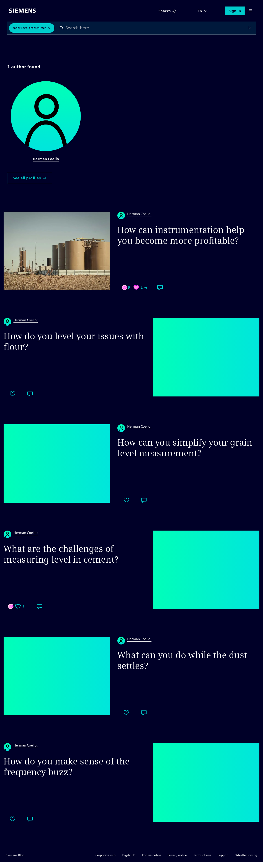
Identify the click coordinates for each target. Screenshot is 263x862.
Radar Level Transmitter (29, 28)
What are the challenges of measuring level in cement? (61, 554)
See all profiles (29, 178)
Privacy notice (177, 855)
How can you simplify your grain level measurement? (184, 448)
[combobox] (155, 28)
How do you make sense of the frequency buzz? (67, 766)
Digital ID (128, 855)
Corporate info (105, 855)
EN (200, 11)
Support (223, 855)
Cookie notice (151, 855)
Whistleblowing (246, 855)
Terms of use (202, 855)
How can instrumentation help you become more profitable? (180, 235)
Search (61, 28)
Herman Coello (46, 159)
